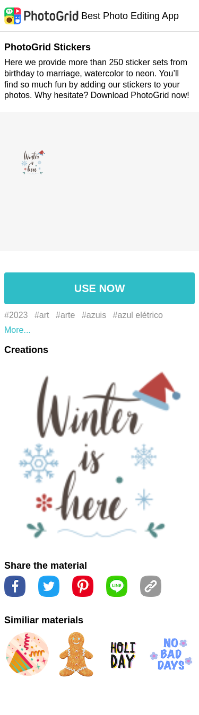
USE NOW (99, 288)
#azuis (94, 315)
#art (41, 315)
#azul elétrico (138, 315)
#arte (65, 315)
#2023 (16, 315)
